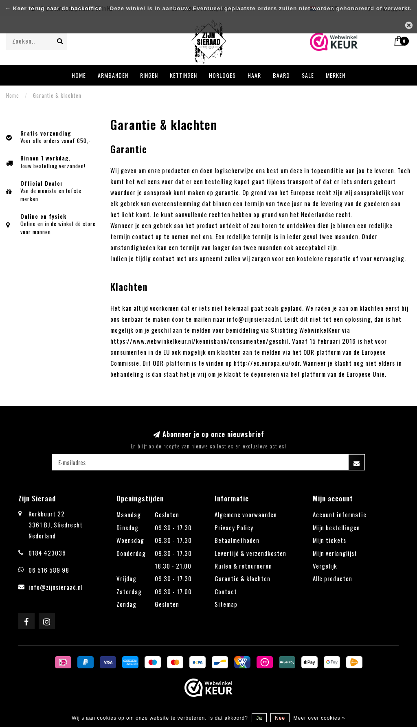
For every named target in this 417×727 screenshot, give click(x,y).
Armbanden (113, 75)
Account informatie (340, 514)
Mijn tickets (329, 540)
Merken (335, 75)
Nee (280, 718)
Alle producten (332, 578)
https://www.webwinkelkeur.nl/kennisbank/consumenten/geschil (199, 340)
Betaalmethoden (237, 540)
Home (79, 75)
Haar (254, 75)
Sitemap (226, 604)
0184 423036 (47, 552)
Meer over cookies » (319, 718)
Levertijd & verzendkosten (250, 553)
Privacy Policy (234, 527)
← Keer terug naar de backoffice (53, 8)
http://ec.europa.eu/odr (267, 362)
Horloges (222, 75)
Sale (308, 75)
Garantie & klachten (242, 578)
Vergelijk (325, 565)
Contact (226, 591)
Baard (281, 75)
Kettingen (183, 75)
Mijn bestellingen (336, 527)
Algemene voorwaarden (246, 514)
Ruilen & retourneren (243, 565)
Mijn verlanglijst (335, 553)
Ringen (149, 75)
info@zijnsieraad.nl (56, 586)
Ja (259, 718)
